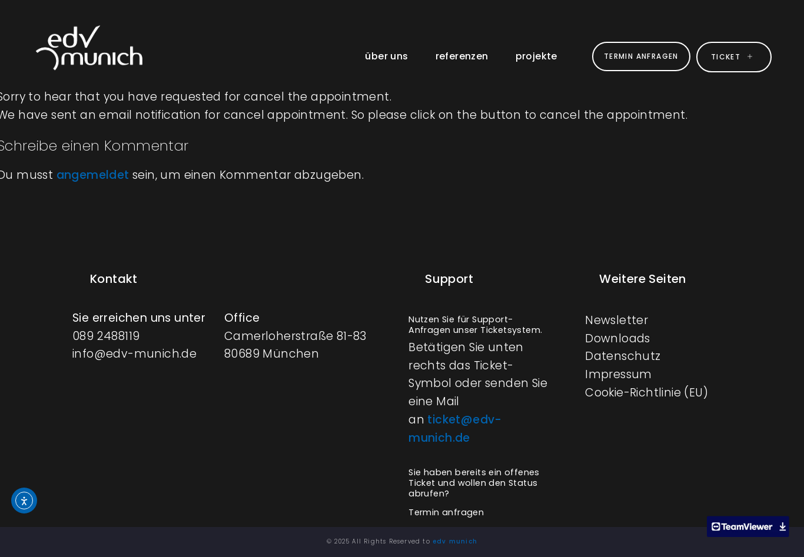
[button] (480, 324)
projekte (535, 56)
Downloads (617, 338)
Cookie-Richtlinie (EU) (646, 393)
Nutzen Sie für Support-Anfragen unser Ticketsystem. (475, 324)
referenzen (460, 56)
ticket (734, 56)
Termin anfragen (446, 512)
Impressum (618, 374)
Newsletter (616, 320)
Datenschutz (622, 356)
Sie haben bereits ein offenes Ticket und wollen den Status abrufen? (474, 482)
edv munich (455, 541)
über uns (385, 56)
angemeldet (93, 175)
